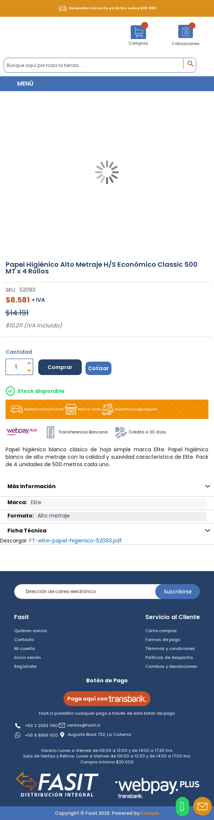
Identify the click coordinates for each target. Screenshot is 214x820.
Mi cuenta (24, 648)
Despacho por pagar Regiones (129, 409)
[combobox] (100, 65)
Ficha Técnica (26, 530)
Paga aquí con (107, 698)
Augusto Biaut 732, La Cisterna (99, 734)
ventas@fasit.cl (83, 725)
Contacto (24, 640)
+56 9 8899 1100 (41, 735)
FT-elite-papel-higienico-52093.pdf (75, 540)
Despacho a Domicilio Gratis (36, 409)
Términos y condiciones (170, 648)
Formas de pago (162, 640)
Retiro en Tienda (82, 409)
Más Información (31, 486)
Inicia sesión (27, 657)
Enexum (150, 813)
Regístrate (25, 666)
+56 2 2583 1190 (41, 725)
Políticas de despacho (169, 657)
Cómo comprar (161, 631)
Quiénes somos (30, 631)
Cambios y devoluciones (171, 666)
